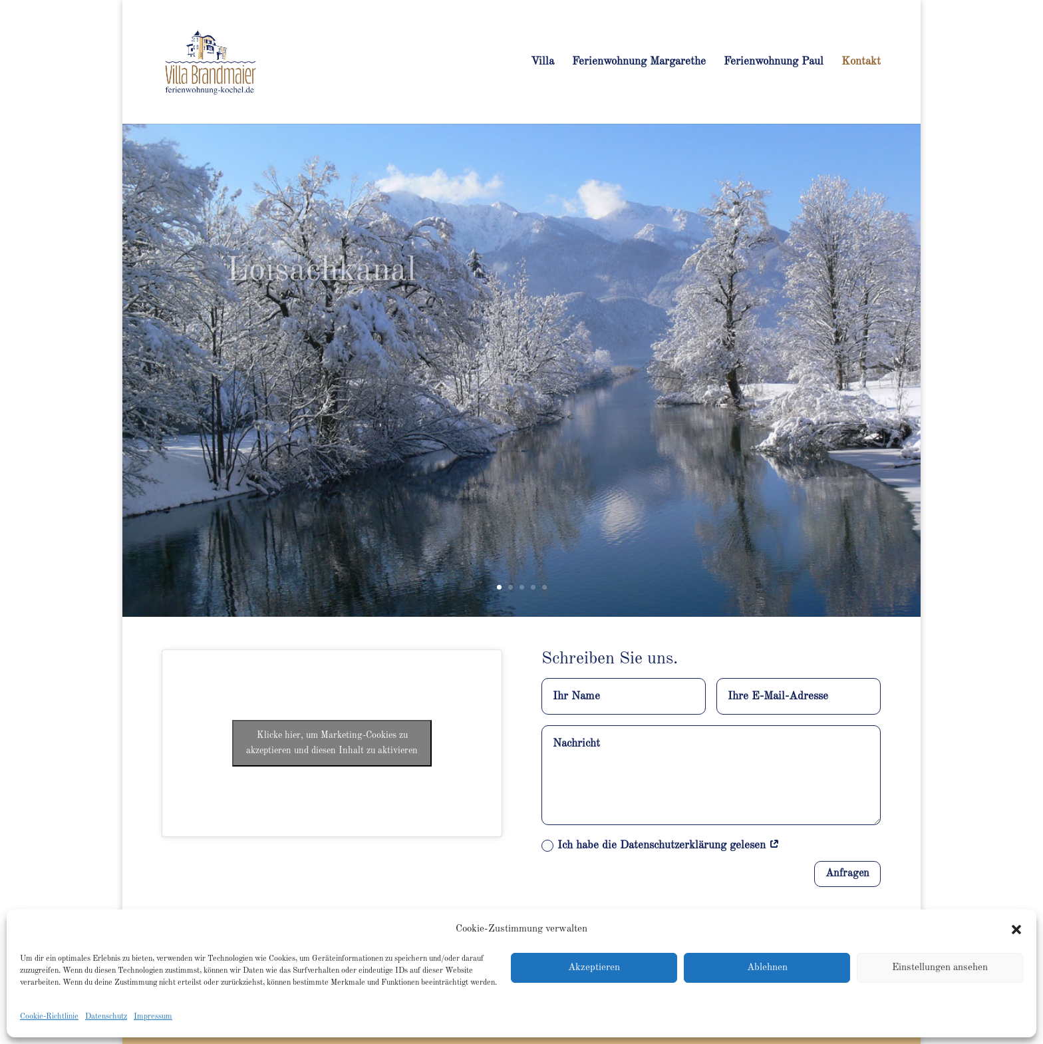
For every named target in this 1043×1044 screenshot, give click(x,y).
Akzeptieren (594, 968)
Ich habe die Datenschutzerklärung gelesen (660, 846)
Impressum (153, 1017)
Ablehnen (767, 968)
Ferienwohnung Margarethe (639, 62)
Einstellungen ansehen (940, 968)
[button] (1016, 929)
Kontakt (861, 62)
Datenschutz (106, 1017)
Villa (542, 62)
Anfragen (847, 873)
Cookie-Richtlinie (49, 1017)
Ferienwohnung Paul (773, 62)
